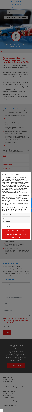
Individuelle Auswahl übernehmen (16, 234)
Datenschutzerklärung (7, 227)
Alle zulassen (16, 237)
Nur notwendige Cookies (16, 230)
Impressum (18, 227)
